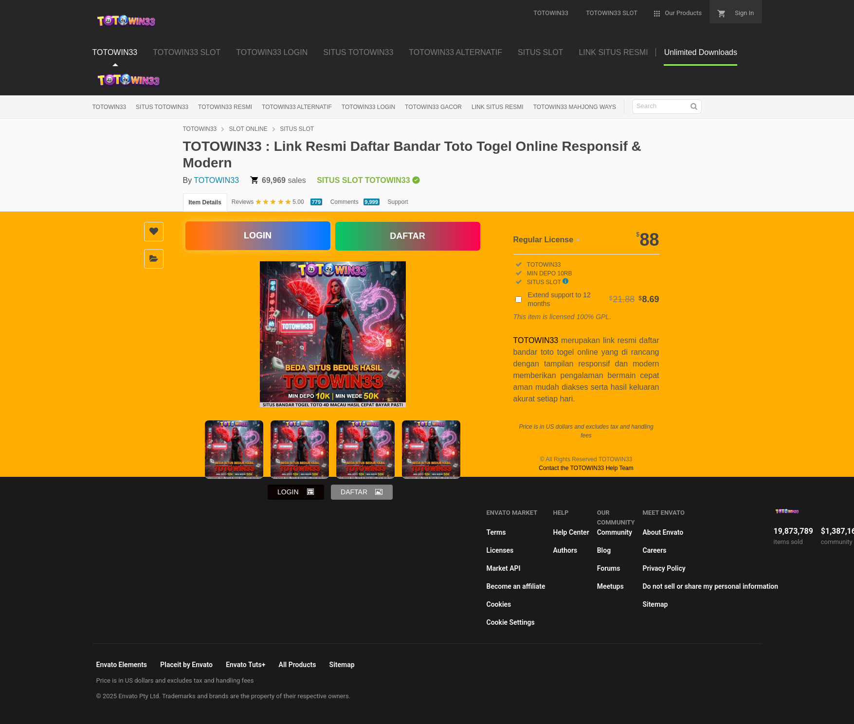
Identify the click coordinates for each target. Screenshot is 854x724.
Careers (654, 550)
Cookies (499, 604)
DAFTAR (407, 235)
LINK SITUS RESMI (498, 107)
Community (614, 532)
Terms (496, 532)
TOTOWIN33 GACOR (433, 107)
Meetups (610, 586)
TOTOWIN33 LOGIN (368, 107)
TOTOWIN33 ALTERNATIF (297, 107)
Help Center (571, 532)
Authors (565, 550)
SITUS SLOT (297, 129)
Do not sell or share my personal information (710, 586)
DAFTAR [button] (354, 492)
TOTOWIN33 (109, 107)
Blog (604, 550)
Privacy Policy (663, 568)
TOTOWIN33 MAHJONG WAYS (574, 107)
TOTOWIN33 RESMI (225, 107)
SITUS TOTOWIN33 (162, 107)
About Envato (662, 532)
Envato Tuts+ (245, 665)
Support (398, 202)
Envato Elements (121, 665)
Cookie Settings (511, 622)
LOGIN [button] (288, 492)
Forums (608, 568)
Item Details (205, 202)
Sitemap (655, 604)
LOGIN (258, 236)
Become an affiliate (516, 586)
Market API (504, 568)
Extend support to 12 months (593, 299)
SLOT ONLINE (248, 129)
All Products (297, 665)
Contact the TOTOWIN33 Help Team (586, 468)
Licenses (500, 550)
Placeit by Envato (186, 665)
